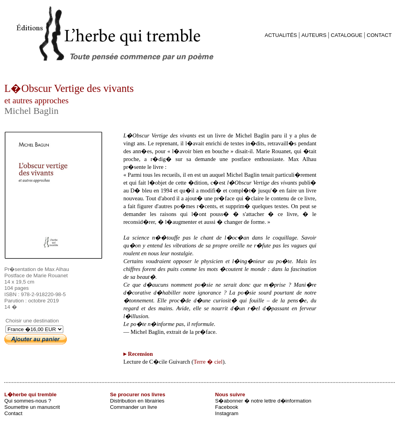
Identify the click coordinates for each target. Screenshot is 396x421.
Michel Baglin (31, 111)
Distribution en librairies (137, 401)
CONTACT (379, 35)
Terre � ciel (208, 362)
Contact (13, 413)
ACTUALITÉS (281, 35)
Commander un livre (133, 407)
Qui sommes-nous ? (27, 401)
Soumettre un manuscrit (32, 407)
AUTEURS (313, 35)
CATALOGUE (346, 35)
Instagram (226, 413)
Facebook (226, 407)
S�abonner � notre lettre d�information (263, 401)
